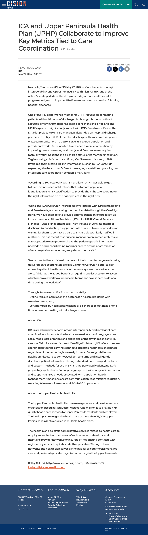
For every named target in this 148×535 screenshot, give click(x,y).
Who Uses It (82, 502)
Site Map (30, 528)
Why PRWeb (82, 497)
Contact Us (24, 505)
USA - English (68, 49)
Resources (52, 508)
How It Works (82, 500)
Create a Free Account (115, 497)
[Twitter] (19, 509)
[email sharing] (127, 69)
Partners (51, 500)
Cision (122, 528)
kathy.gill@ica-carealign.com (46, 467)
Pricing (79, 505)
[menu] (4, 4)
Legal (22, 528)
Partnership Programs (57, 502)
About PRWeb (54, 497)
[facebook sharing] (109, 69)
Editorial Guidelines (56, 505)
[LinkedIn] (27, 509)
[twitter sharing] (115, 70)
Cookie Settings (50, 528)
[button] (144, 4)
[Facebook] (23, 509)
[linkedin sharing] (121, 69)
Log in (108, 500)
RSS (39, 528)
